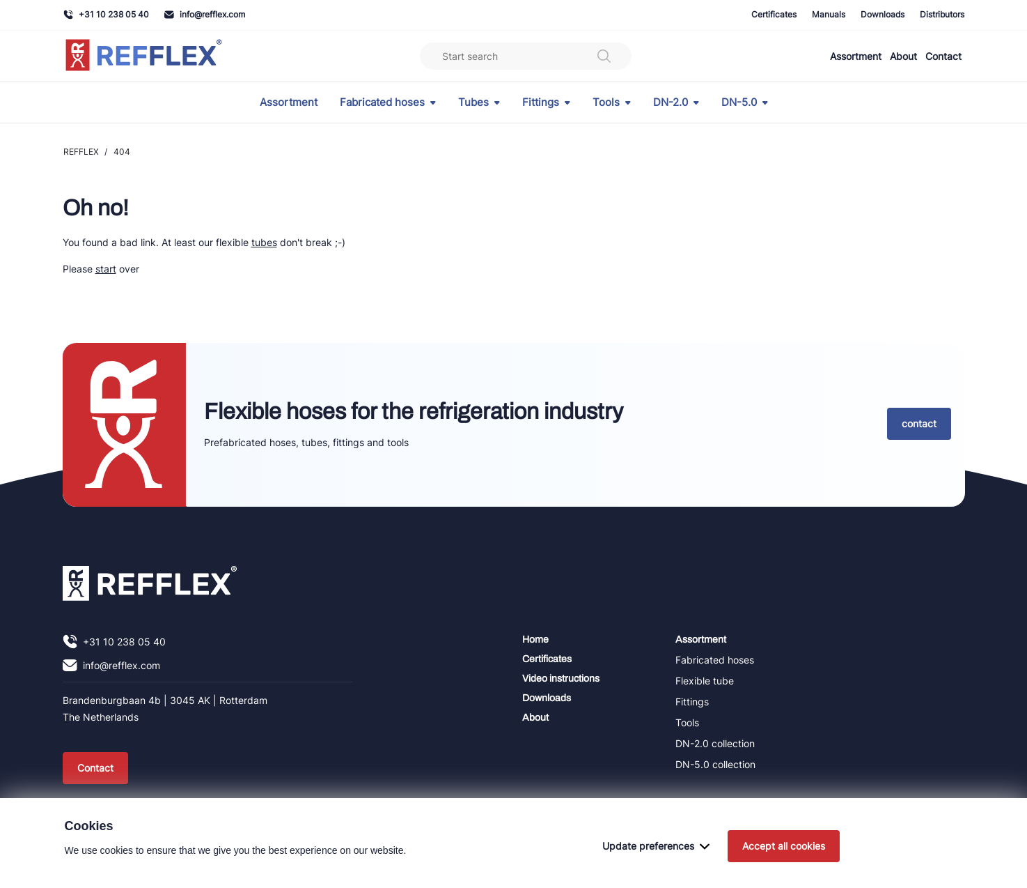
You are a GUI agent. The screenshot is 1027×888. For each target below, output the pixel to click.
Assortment (855, 56)
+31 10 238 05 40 (106, 14)
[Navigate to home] (143, 56)
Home (535, 639)
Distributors (942, 14)
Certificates (774, 14)
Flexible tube (704, 681)
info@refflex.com (204, 14)
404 (121, 151)
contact (919, 423)
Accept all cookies (783, 867)
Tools (612, 102)
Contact (943, 56)
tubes (264, 242)
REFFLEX (81, 151)
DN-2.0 (676, 102)
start (105, 269)
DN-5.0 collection (715, 764)
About (903, 56)
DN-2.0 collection (715, 743)
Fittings (546, 102)
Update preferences (656, 867)
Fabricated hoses (388, 102)
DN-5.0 (744, 102)
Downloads (882, 14)
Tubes (479, 102)
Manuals (828, 14)
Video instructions (560, 678)
